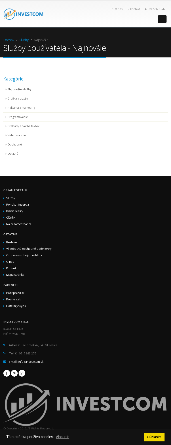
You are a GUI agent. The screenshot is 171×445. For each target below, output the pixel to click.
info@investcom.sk (30, 362)
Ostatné (13, 154)
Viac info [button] (62, 437)
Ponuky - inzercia (17, 204)
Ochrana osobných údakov (24, 255)
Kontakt (134, 9)
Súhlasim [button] (154, 437)
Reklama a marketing (21, 108)
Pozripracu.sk (15, 293)
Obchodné (15, 144)
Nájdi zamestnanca (19, 224)
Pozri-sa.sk (13, 299)
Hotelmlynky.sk (16, 306)
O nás (117, 9)
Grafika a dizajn (18, 98)
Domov (8, 40)
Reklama (11, 242)
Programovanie (18, 117)
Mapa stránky (15, 275)
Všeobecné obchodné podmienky (28, 249)
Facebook (6, 373)
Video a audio (17, 135)
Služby (24, 40)
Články (10, 217)
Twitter (14, 373)
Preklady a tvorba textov (23, 126)
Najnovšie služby (19, 89)
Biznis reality (14, 211)
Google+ (22, 373)
